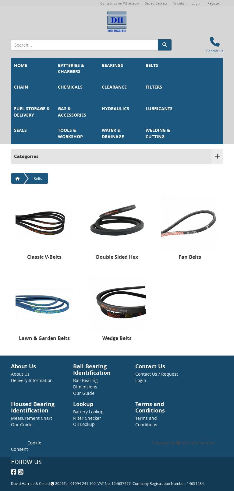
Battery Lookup (88, 412)
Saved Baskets (156, 3)
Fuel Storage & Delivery (32, 112)
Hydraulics (115, 109)
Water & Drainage (113, 133)
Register (213, 3)
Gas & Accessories (72, 112)
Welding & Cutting (159, 133)
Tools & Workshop (70, 133)
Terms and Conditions (146, 421)
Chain (21, 87)
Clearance (114, 87)
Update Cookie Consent (26, 446)
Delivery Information (32, 380)
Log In (196, 3)
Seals (20, 130)
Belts (152, 65)
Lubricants (159, 109)
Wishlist (179, 3)
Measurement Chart (31, 418)
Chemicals (70, 87)
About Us (20, 374)
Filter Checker (87, 418)
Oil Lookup (84, 424)
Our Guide (83, 393)
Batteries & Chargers (72, 68)
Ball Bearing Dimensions (85, 383)
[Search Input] (84, 45)
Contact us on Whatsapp (119, 3)
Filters (154, 87)
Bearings (112, 65)
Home (20, 65)
